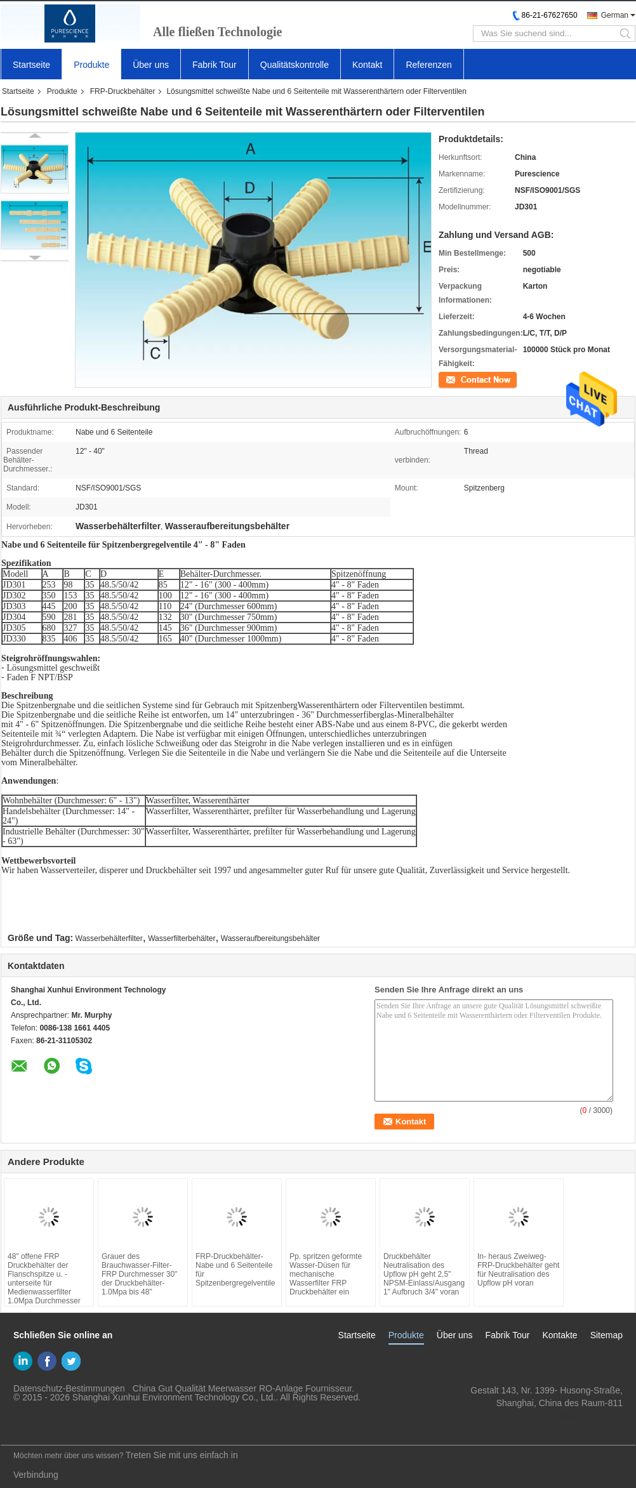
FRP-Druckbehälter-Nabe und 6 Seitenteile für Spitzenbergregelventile (235, 1269)
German (614, 15)
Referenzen (428, 65)
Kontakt (367, 65)
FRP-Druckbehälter (123, 91)
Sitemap (606, 1335)
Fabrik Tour (214, 65)
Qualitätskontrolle (294, 65)
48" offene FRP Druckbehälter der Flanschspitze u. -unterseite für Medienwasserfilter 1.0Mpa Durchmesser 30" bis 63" (44, 1283)
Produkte (91, 65)
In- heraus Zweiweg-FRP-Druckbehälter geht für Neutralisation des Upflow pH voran (518, 1269)
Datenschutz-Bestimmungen (69, 1388)
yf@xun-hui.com (591, 1416)
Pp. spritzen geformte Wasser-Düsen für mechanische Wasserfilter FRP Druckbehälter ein (325, 1274)
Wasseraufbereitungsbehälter (270, 938)
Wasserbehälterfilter (109, 938)
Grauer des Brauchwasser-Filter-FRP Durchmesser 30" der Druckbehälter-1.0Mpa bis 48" (139, 1274)
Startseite (31, 65)
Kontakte (559, 1335)
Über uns (151, 65)
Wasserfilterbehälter (181, 938)
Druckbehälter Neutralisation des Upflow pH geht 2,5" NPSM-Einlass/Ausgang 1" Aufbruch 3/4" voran (424, 1274)
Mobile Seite (29, 1428)
